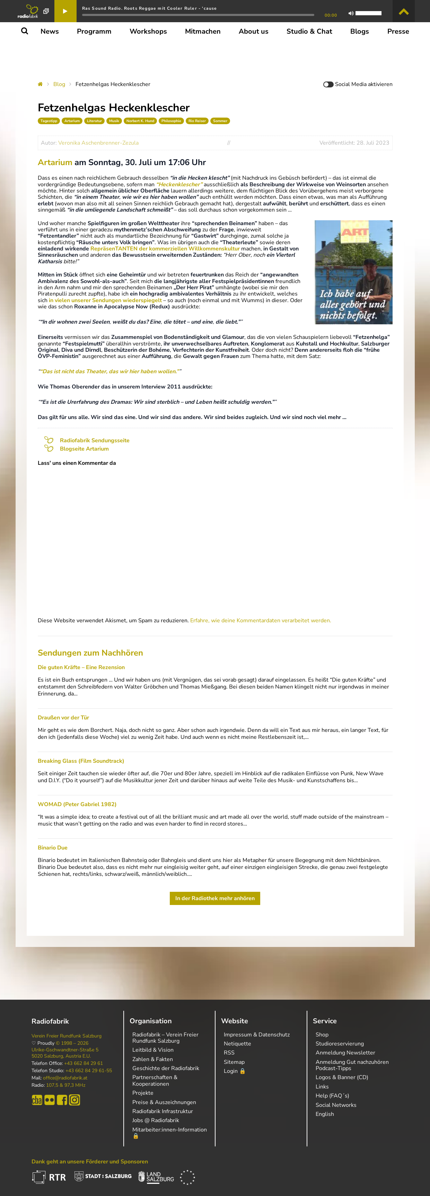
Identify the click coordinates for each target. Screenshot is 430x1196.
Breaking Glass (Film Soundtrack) (81, 761)
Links (322, 1087)
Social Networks (336, 1105)
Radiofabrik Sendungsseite (95, 440)
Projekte (142, 1093)
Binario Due (53, 848)
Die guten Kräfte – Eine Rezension (81, 667)
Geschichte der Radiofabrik (165, 1068)
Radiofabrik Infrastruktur (162, 1111)
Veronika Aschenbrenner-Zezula (98, 143)
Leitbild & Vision (153, 1050)
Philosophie (171, 120)
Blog (59, 84)
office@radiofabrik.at (65, 1078)
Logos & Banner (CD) (342, 1077)
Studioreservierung (340, 1044)
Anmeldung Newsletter (345, 1053)
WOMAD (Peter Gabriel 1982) (77, 804)
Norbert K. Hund (140, 120)
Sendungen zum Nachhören (90, 652)
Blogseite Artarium (84, 449)
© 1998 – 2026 (72, 1043)
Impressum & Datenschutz (257, 1035)
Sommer (220, 120)
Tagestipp (49, 120)
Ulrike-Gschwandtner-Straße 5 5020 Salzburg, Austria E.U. (65, 1053)
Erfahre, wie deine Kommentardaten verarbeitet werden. (260, 620)
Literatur (94, 120)
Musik (114, 120)
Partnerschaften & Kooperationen (154, 1080)
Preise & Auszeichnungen (164, 1102)
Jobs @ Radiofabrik (155, 1120)
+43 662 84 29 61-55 (88, 1071)
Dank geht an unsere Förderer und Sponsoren (90, 1161)
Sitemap (234, 1062)
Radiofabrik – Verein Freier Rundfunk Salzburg (165, 1038)
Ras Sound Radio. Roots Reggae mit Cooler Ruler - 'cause (149, 8)
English (325, 1114)
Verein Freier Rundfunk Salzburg (67, 1036)
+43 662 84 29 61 (83, 1063)
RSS (229, 1053)
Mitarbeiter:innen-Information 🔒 (169, 1133)
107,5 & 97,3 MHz (65, 1085)
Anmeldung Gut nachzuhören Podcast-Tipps (352, 1065)
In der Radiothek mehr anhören (215, 898)
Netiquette (237, 1044)
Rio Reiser (197, 120)
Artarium (72, 120)
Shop (322, 1035)
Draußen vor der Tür (63, 717)
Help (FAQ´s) (332, 1096)
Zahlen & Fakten (152, 1059)
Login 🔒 (235, 1071)
